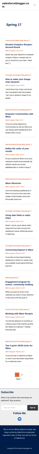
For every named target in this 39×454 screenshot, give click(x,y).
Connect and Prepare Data (14, 40)
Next (19, 379)
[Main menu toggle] (34, 5)
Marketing (8, 278)
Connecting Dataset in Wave (19, 250)
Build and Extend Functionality (15, 110)
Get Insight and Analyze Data (14, 75)
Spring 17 (27, 40)
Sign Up (32, 408)
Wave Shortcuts (13, 183)
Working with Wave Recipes (19, 314)
